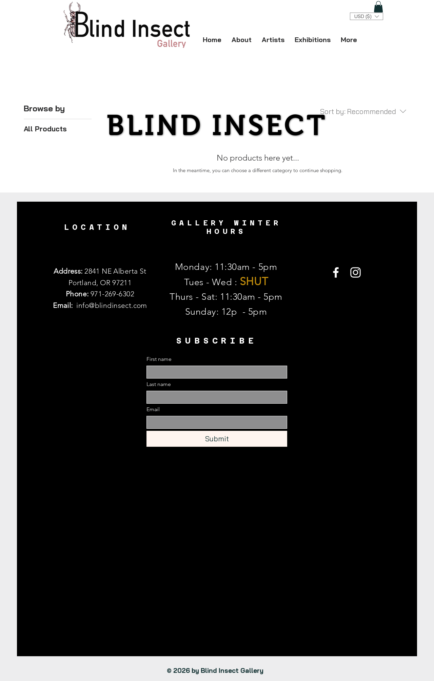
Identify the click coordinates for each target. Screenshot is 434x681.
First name (159, 359)
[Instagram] (355, 272)
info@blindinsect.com (111, 305)
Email (153, 409)
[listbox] (366, 16)
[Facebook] (336, 272)
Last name (158, 384)
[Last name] (215, 397)
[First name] (215, 372)
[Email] (215, 422)
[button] (378, 6)
